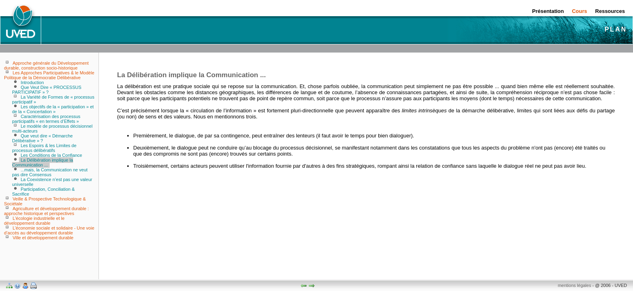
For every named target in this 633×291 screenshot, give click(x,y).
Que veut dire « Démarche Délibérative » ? (42, 138)
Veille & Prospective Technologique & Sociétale (45, 201)
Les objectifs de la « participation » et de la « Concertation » (53, 109)
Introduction (32, 82)
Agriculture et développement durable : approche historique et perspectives (46, 211)
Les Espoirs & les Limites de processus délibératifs (44, 148)
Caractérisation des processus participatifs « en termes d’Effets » (46, 119)
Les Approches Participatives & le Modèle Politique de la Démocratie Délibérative (49, 75)
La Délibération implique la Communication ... (42, 162)
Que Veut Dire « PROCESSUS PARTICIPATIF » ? (47, 90)
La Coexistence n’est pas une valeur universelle (52, 182)
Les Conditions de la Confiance (51, 155)
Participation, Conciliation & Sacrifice (43, 191)
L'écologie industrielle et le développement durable (34, 221)
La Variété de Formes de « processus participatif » (53, 99)
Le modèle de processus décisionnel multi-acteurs (52, 128)
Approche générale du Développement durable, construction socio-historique (46, 65)
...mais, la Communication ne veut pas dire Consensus (50, 172)
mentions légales (574, 285)
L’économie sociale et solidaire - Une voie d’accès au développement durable (49, 230)
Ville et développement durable (43, 237)
